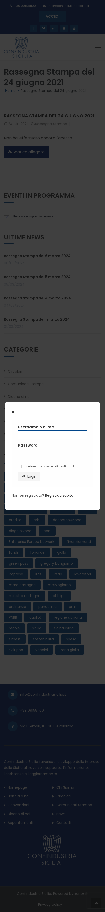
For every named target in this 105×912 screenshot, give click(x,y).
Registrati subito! (59, 495)
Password (28, 445)
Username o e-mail (37, 427)
